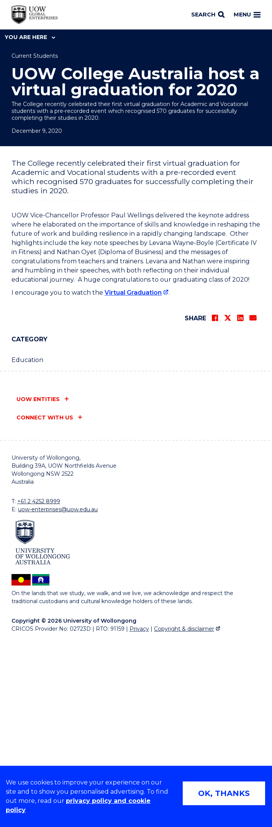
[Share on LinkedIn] (240, 499)
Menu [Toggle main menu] (247, 14)
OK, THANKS (224, 793)
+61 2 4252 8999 (38, 683)
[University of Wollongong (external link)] (42, 723)
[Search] (207, 15)
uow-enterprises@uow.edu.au (58, 691)
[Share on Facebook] (214, 499)
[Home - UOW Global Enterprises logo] (34, 14)
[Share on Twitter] (227, 499)
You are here (30, 37)
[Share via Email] (253, 499)
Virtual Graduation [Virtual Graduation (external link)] (133, 474)
